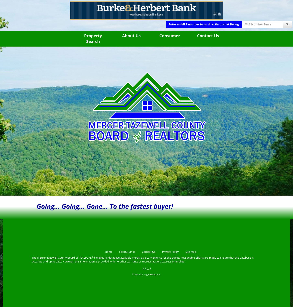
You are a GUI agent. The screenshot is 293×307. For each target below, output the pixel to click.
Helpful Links (127, 252)
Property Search (93, 38)
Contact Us (208, 35)
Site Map (190, 252)
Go (288, 24)
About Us (131, 35)
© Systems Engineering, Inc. (146, 274)
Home (109, 252)
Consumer (169, 35)
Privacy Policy (170, 252)
